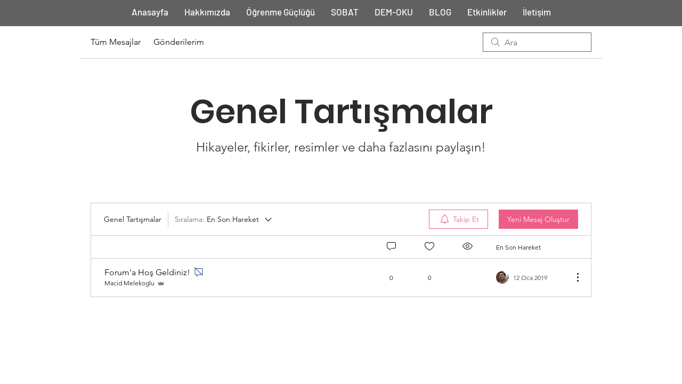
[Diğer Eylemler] (572, 277)
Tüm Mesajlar (116, 42)
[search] (537, 42)
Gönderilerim (178, 42)
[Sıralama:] (224, 219)
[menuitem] (458, 219)
